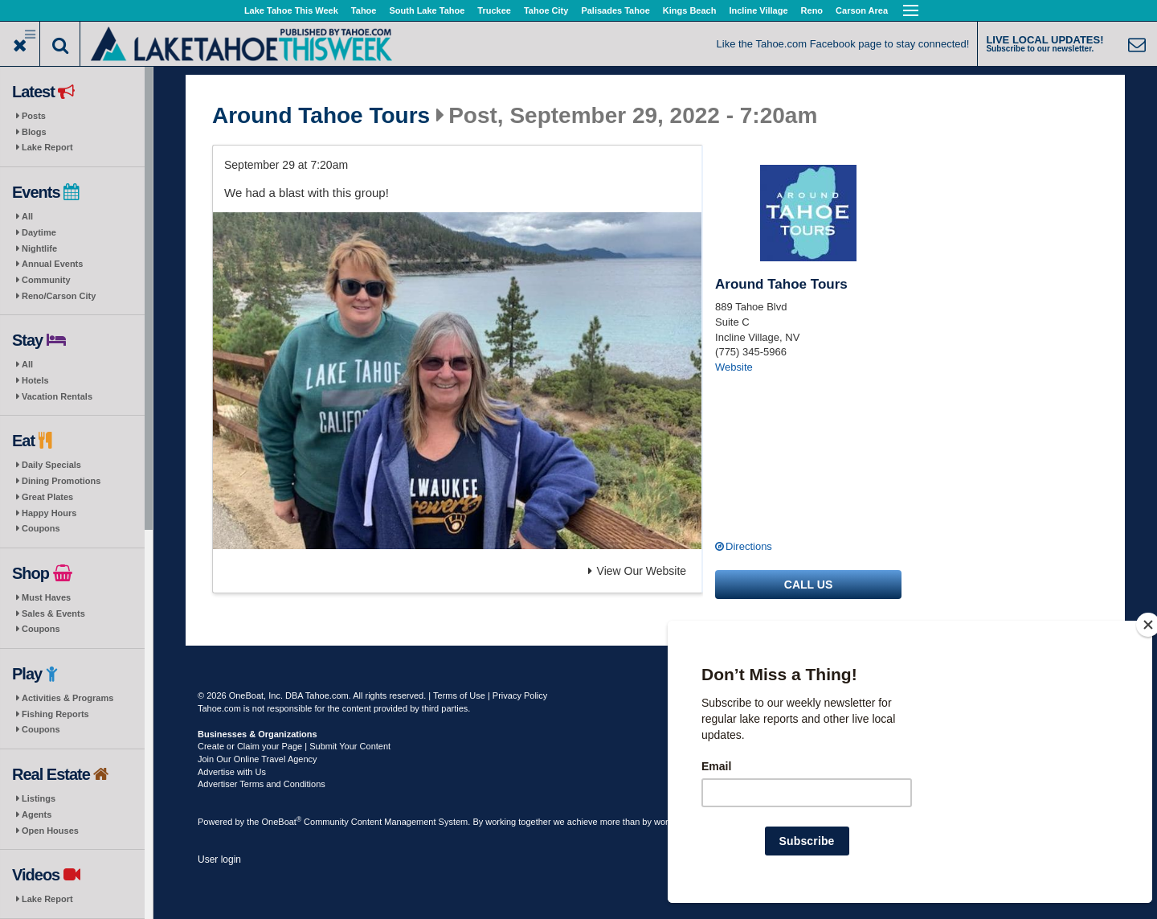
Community (46, 280)
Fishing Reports (55, 714)
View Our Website (637, 570)
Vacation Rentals (57, 396)
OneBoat (282, 822)
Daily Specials (51, 465)
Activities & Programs (67, 698)
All (27, 216)
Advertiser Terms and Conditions (261, 784)
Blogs (34, 132)
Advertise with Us (232, 772)
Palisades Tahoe (615, 10)
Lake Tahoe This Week (291, 10)
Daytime (39, 232)
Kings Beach (690, 10)
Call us (808, 584)
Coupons (41, 528)
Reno (812, 10)
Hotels (35, 380)
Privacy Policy (520, 695)
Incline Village (758, 10)
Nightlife (39, 248)
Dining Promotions (61, 481)
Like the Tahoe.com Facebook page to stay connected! (843, 44)
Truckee (494, 10)
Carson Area (862, 10)
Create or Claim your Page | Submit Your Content (294, 746)
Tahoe (364, 10)
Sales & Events (53, 613)
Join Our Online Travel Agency (257, 759)
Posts (34, 116)
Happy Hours (49, 513)
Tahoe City (546, 10)
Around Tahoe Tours (321, 116)
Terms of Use (459, 695)
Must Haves (46, 597)
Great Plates (47, 497)
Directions (749, 546)
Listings (38, 798)
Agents (36, 814)
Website (734, 367)
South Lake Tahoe (426, 10)
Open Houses (50, 830)
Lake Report (47, 147)
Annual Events (52, 264)
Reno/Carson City (59, 296)
